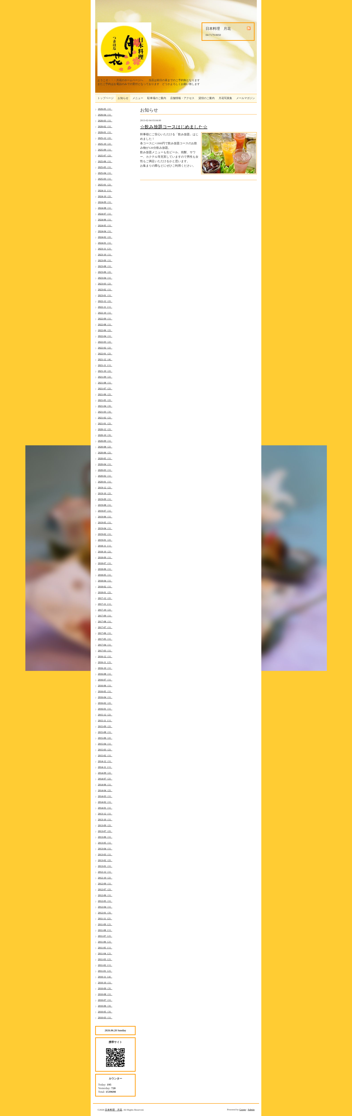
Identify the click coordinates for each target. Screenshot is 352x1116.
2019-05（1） (105, 522)
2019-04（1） (105, 528)
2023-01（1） (105, 295)
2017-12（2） (105, 598)
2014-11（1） (105, 767)
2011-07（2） (105, 936)
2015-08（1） (105, 732)
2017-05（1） (105, 639)
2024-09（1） (105, 202)
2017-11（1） (105, 604)
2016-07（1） (105, 679)
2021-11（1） (105, 365)
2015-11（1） (105, 720)
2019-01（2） (105, 540)
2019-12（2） (105, 487)
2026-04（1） (105, 114)
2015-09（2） (105, 726)
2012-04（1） (105, 906)
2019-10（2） (105, 493)
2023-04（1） (105, 277)
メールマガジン (245, 98)
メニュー (137, 98)
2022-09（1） (105, 318)
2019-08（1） (105, 505)
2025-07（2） (105, 155)
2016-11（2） (105, 662)
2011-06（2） (105, 941)
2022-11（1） (105, 307)
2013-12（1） (105, 813)
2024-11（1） (105, 190)
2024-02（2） (105, 237)
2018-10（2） (105, 551)
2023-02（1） (105, 289)
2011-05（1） (105, 947)
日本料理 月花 (113, 1109)
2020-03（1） (105, 470)
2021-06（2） (105, 394)
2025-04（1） (105, 173)
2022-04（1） (105, 336)
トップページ (105, 98)
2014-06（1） (105, 784)
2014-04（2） (105, 790)
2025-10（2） (105, 143)
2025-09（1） (105, 149)
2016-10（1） (105, 668)
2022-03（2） (105, 341)
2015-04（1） (105, 743)
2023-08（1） (105, 266)
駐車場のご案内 (156, 98)
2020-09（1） (105, 441)
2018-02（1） (105, 586)
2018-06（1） (105, 569)
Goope (242, 1109)
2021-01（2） (105, 423)
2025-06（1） (105, 161)
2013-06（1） (105, 837)
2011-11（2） (105, 918)
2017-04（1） (105, 644)
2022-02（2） (105, 347)
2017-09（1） (105, 615)
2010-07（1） (105, 1000)
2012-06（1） (105, 895)
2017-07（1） (105, 627)
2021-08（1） (105, 382)
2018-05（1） (105, 574)
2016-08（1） (105, 673)
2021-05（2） (105, 400)
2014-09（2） (105, 772)
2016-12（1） (105, 656)
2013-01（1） (105, 866)
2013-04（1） (105, 848)
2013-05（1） (105, 842)
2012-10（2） (105, 877)
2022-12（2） (105, 301)
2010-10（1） (105, 982)
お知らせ (123, 98)
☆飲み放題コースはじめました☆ (173, 126)
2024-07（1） (105, 213)
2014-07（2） (105, 778)
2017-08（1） (105, 621)
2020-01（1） (105, 481)
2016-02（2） (105, 703)
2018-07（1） (105, 563)
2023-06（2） (105, 272)
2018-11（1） (105, 545)
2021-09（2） (105, 376)
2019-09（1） (105, 499)
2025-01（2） (105, 184)
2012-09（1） (105, 883)
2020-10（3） (105, 435)
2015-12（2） (105, 714)
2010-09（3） (105, 988)
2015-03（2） (105, 749)
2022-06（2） (105, 330)
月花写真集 (225, 98)
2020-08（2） (105, 446)
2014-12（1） (105, 761)
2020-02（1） (105, 475)
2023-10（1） (105, 254)
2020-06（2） (105, 452)
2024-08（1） (105, 208)
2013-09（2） (105, 825)
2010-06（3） (105, 1005)
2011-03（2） (105, 959)
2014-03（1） (105, 796)
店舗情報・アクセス (182, 98)
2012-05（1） (105, 901)
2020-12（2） (105, 429)
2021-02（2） (105, 417)
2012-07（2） (105, 889)
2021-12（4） (105, 359)
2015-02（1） (105, 755)
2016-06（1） (105, 685)
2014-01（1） (105, 807)
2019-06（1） (105, 516)
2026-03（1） (105, 120)
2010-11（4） (105, 976)
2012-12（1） (105, 871)
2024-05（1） (105, 225)
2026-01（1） (105, 132)
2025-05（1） (105, 167)
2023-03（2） (105, 283)
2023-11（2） (105, 248)
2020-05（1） (105, 458)
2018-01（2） (105, 592)
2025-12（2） (105, 138)
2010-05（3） (105, 1011)
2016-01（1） (105, 708)
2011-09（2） (105, 924)
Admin (251, 1109)
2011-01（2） (105, 970)
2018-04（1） (105, 580)
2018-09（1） (105, 557)
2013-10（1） (105, 819)
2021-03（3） (105, 411)
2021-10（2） (105, 371)
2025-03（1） (105, 178)
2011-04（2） (105, 953)
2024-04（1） (105, 231)
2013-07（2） (105, 831)
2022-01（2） (105, 353)
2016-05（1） (105, 691)
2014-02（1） (105, 802)
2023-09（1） (105, 260)
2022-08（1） (105, 324)
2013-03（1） (105, 854)
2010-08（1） (105, 994)
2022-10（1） (105, 312)
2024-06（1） (105, 219)
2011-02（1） (105, 965)
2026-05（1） (105, 109)
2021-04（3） (105, 406)
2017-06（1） (105, 633)
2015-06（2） (105, 738)
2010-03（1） (105, 1017)
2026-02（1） (105, 126)
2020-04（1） (105, 464)
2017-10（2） (105, 609)
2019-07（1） (105, 510)
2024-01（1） (105, 242)
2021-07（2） (105, 388)
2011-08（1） (105, 930)
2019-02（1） (105, 534)
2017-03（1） (105, 650)
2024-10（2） (105, 196)
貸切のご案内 (206, 98)
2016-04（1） (105, 697)
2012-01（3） (105, 912)
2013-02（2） (105, 860)
